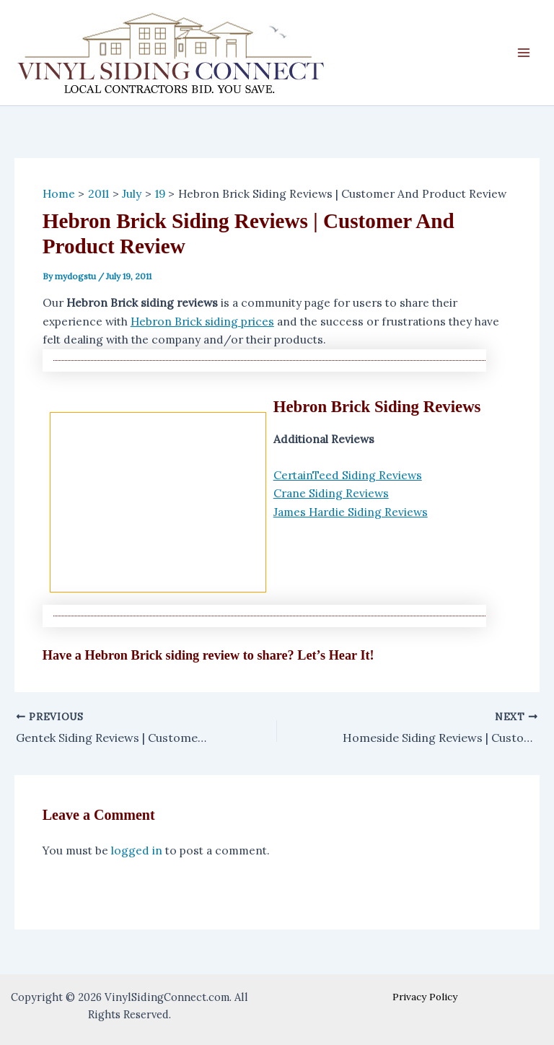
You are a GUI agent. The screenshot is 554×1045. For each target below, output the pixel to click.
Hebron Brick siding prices (202, 321)
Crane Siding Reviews (331, 493)
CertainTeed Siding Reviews (347, 475)
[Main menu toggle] (524, 52)
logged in (136, 850)
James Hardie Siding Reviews (350, 511)
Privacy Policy (424, 996)
